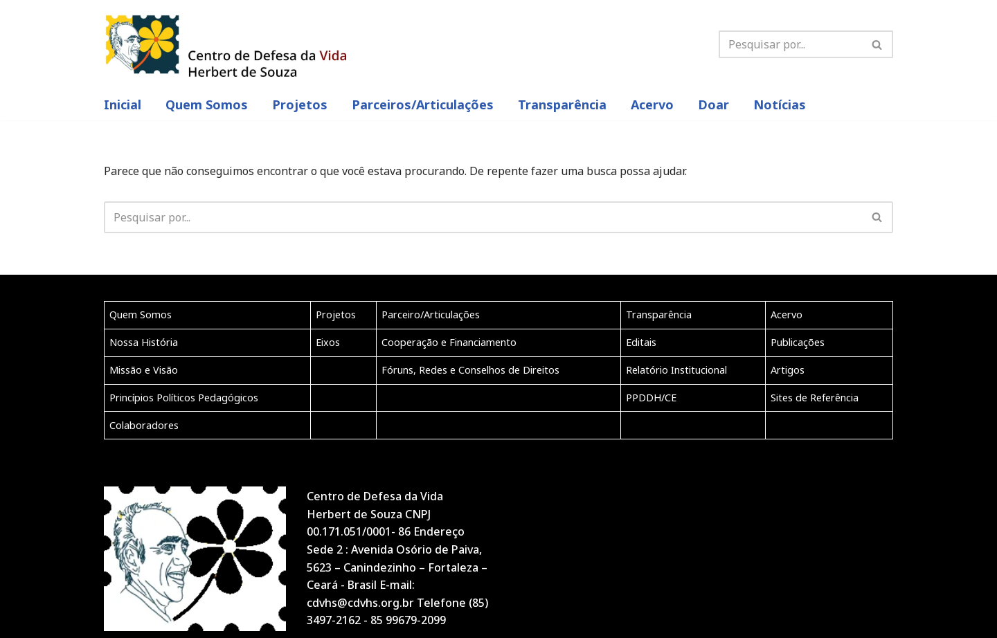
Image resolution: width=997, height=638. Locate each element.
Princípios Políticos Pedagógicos (183, 397)
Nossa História (143, 342)
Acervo (652, 104)
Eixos (328, 342)
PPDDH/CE (651, 397)
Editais (641, 342)
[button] (877, 44)
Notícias (779, 104)
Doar (713, 104)
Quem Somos (206, 104)
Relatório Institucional (676, 369)
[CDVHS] (225, 44)
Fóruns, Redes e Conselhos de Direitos (470, 369)
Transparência (562, 104)
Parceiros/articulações (423, 104)
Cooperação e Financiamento (449, 342)
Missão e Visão (143, 369)
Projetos (299, 104)
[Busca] (877, 44)
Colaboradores (144, 425)
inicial (122, 104)
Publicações (798, 342)
